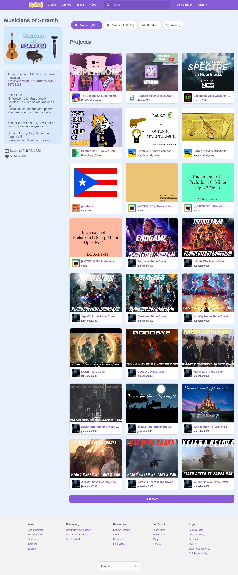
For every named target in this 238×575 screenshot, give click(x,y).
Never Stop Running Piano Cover (100, 426)
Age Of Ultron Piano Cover (98, 316)
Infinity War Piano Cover (209, 261)
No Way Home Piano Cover (211, 316)
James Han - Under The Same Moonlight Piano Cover (156, 426)
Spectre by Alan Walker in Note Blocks (213, 95)
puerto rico (88, 206)
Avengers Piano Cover (151, 316)
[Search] (108, 5)
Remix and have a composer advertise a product (156, 150)
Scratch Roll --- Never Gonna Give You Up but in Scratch (100, 150)
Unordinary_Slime (91, 155)
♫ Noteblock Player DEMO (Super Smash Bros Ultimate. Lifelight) (156, 95)
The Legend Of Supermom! (98, 95)
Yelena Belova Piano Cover (211, 482)
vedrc (140, 210)
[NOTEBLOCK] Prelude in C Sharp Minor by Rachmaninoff (100, 261)
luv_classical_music (148, 155)
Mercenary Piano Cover (209, 371)
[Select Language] (119, 566)
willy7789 (86, 210)
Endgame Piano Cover (151, 261)
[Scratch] (36, 5)
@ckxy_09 (31, 133)
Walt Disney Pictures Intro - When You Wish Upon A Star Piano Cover (213, 426)
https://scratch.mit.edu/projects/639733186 (32, 81)
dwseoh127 (143, 100)
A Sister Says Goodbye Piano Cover (100, 482)
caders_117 (200, 100)
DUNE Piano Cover (93, 371)
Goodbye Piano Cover (151, 371)
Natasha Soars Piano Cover (155, 482)
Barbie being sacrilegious (210, 150)
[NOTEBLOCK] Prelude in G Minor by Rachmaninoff (213, 206)
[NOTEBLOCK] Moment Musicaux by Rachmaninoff (156, 206)
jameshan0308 (145, 265)
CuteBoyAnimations (92, 100)
